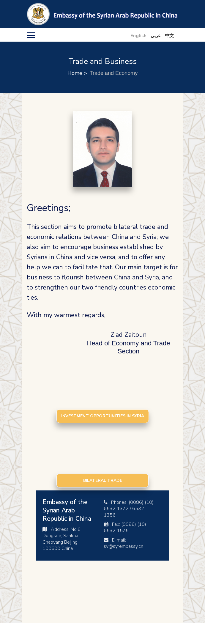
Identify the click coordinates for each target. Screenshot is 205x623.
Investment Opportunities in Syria (102, 416)
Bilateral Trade (102, 480)
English (138, 36)
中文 (169, 36)
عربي (156, 36)
